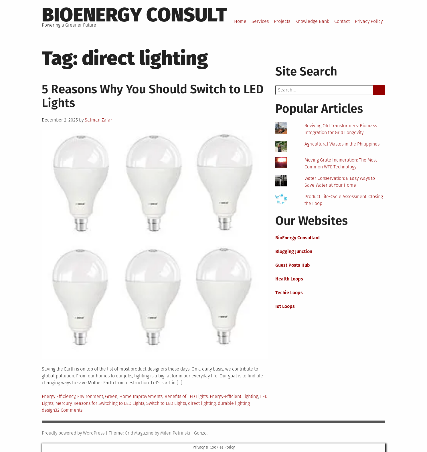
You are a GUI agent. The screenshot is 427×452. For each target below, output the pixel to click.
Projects (282, 21)
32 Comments (68, 410)
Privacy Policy (369, 21)
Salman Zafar (98, 120)
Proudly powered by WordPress (73, 433)
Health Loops (289, 279)
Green (111, 396)
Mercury (64, 403)
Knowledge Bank (312, 21)
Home (240, 21)
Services (260, 21)
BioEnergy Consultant (297, 237)
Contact (342, 21)
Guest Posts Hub (292, 265)
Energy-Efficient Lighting (234, 396)
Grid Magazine (139, 433)
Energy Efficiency (58, 396)
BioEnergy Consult (134, 15)
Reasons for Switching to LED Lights (109, 403)
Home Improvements (141, 396)
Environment (90, 396)
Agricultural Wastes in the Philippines (342, 144)
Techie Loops (289, 292)
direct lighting (202, 403)
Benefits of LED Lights (186, 396)
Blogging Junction (293, 251)
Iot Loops (285, 306)
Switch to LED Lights (166, 403)
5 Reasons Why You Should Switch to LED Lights (153, 96)
